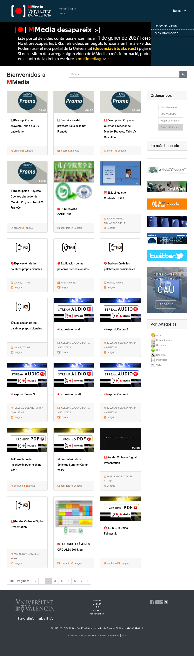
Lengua (29, 150)
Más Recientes (169, 107)
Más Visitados (169, 114)
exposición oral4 (69, 394)
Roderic (97, 610)
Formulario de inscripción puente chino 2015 (26, 465)
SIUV (124, 635)
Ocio (158, 364)
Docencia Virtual (166, 26)
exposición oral (68, 329)
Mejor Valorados (170, 120)
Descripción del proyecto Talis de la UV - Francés (72, 126)
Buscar (178, 11)
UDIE (97, 607)
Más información (166, 33)
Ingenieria (161, 359)
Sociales (160, 355)
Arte (158, 335)
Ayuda (62, 13)
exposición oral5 (116, 394)
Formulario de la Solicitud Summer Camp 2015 (72, 465)
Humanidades (163, 340)
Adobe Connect (97, 614)
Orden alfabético (170, 127)
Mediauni (97, 604)
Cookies (102, 635)
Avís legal (72, 635)
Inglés (73, 9)
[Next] (88, 581)
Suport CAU (113, 635)
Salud (159, 350)
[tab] (167, 335)
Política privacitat (87, 635)
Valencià (63, 9)
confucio (65, 227)
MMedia (97, 600)
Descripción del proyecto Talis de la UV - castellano (26, 126)
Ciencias (161, 345)
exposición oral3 (23, 394)
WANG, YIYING (22, 282)
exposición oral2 (116, 329)
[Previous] (35, 581)
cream (17, 150)
